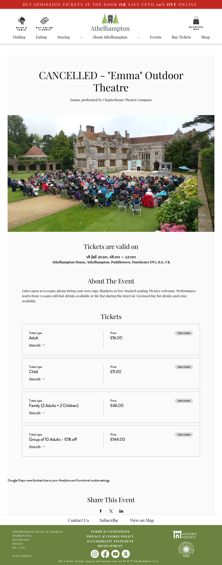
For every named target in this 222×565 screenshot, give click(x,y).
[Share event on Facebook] (101, 511)
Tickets (45, 30)
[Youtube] (115, 554)
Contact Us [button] (78, 520)
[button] (196, 20)
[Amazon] (126, 554)
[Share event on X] (111, 511)
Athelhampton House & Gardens (37, 531)
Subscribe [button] (108, 520)
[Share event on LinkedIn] (121, 511)
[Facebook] (105, 554)
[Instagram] (95, 554)
